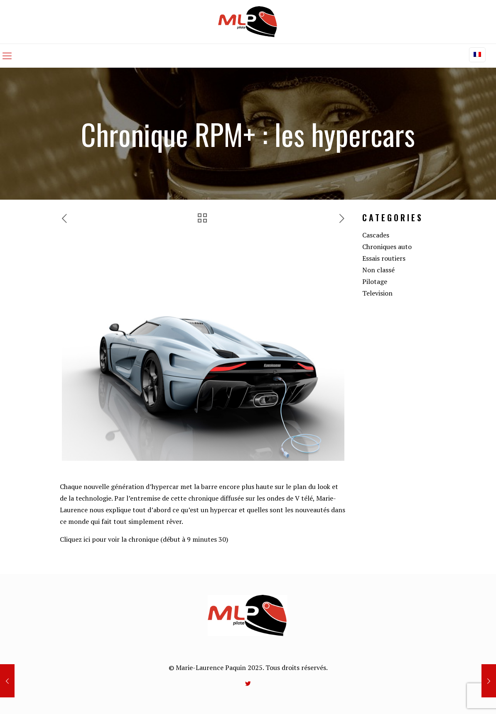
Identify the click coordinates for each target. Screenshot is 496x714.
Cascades (375, 235)
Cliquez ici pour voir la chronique (109, 539)
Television (377, 293)
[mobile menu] (7, 56)
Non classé (378, 269)
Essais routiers (383, 258)
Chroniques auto (387, 246)
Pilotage (374, 281)
